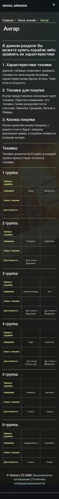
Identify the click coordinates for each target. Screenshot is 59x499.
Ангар (44, 20)
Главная (7, 20)
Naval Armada (15, 5)
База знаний (27, 20)
